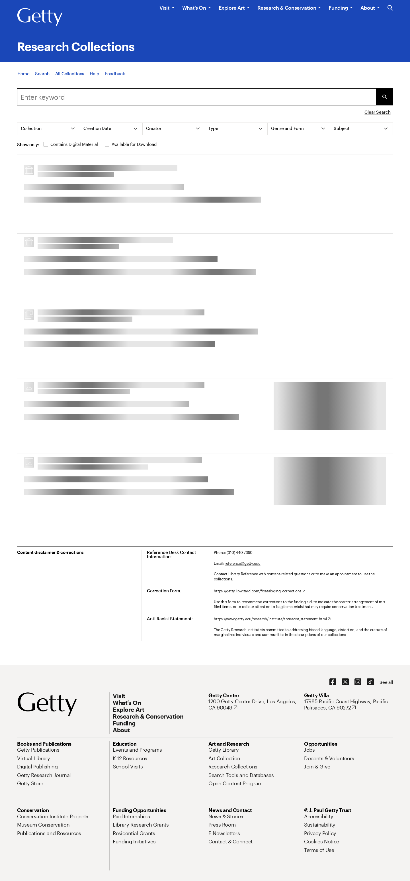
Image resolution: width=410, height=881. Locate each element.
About (367, 8)
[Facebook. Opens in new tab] (332, 682)
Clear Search (377, 112)
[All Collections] (69, 73)
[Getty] (40, 17)
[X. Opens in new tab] (345, 682)
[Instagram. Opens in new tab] (357, 682)
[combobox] (196, 96)
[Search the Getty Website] (390, 8)
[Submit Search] (384, 96)
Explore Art (232, 8)
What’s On (194, 8)
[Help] (94, 73)
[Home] (23, 73)
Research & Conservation (286, 8)
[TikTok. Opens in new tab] (370, 682)
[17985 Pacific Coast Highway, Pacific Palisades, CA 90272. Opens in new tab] (348, 704)
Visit (164, 8)
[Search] (42, 73)
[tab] (48, 129)
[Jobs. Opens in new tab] (309, 750)
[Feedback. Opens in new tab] (115, 73)
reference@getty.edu (243, 563)
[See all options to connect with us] (386, 682)
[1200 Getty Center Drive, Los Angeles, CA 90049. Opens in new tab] (252, 704)
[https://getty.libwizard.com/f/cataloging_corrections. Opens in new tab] (259, 591)
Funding (338, 8)
